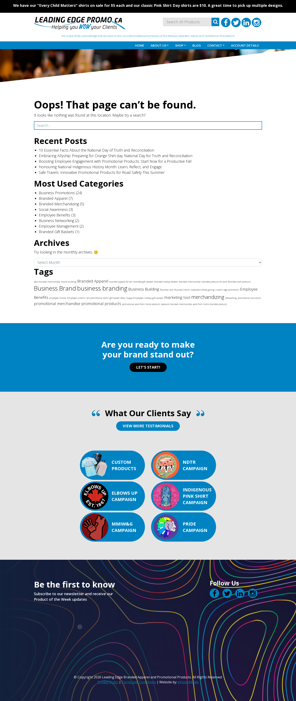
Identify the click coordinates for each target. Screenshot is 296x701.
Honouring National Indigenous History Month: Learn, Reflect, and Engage (100, 166)
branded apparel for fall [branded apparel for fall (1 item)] (120, 281)
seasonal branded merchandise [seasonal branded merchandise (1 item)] (176, 304)
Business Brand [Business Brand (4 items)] (55, 288)
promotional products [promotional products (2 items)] (101, 303)
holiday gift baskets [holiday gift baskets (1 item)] (154, 298)
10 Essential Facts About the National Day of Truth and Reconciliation (96, 150)
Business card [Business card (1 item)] (166, 289)
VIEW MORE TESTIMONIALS (148, 425)
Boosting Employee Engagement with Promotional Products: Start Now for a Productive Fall (115, 161)
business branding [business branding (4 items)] (102, 288)
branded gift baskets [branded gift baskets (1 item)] (143, 281)
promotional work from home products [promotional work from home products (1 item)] (141, 304)
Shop (179, 45)
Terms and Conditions (139, 682)
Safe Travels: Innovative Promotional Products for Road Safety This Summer (102, 172)
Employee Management (59, 226)
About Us (158, 45)
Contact (214, 45)
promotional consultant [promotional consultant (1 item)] (249, 298)
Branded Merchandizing (59, 203)
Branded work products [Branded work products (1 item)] (239, 281)
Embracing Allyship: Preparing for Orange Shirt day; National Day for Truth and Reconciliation (115, 155)
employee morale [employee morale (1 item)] (57, 298)
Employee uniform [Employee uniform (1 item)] (76, 298)
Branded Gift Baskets (56, 231)
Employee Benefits (54, 215)
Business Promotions (57, 192)
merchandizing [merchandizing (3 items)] (207, 296)
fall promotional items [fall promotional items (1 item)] (98, 298)
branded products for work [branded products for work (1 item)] (214, 281)
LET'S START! (148, 367)
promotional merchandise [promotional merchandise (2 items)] (57, 303)
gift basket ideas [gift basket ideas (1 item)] (117, 298)
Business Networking (56, 220)
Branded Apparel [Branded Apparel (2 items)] (92, 281)
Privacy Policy (108, 682)
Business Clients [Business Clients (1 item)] (182, 289)
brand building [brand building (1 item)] (68, 281)
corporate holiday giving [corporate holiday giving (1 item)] (202, 289)
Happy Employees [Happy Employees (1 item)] (134, 298)
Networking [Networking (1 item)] (231, 298)
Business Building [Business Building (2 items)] (143, 289)
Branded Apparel (53, 198)
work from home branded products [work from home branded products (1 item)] (210, 304)
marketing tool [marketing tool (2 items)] (177, 297)
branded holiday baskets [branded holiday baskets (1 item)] (166, 281)
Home (139, 45)
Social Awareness (53, 209)
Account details (245, 45)
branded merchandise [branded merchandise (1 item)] (190, 281)
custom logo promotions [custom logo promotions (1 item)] (227, 289)
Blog (196, 45)
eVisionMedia (188, 682)
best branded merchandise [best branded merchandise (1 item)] (47, 281)
